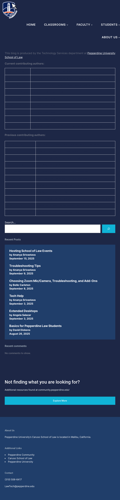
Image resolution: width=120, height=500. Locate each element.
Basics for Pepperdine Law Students (35, 326)
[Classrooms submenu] (67, 25)
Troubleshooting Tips (25, 266)
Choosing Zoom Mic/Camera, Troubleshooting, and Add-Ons (53, 281)
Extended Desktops (23, 311)
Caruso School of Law (20, 458)
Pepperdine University (20, 461)
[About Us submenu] (119, 37)
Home (31, 24)
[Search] (108, 229)
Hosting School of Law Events (30, 251)
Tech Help (16, 296)
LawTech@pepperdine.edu (19, 486)
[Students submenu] (119, 25)
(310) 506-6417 (13, 479)
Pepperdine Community (21, 454)
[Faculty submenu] (92, 25)
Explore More (60, 400)
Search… (10, 222)
